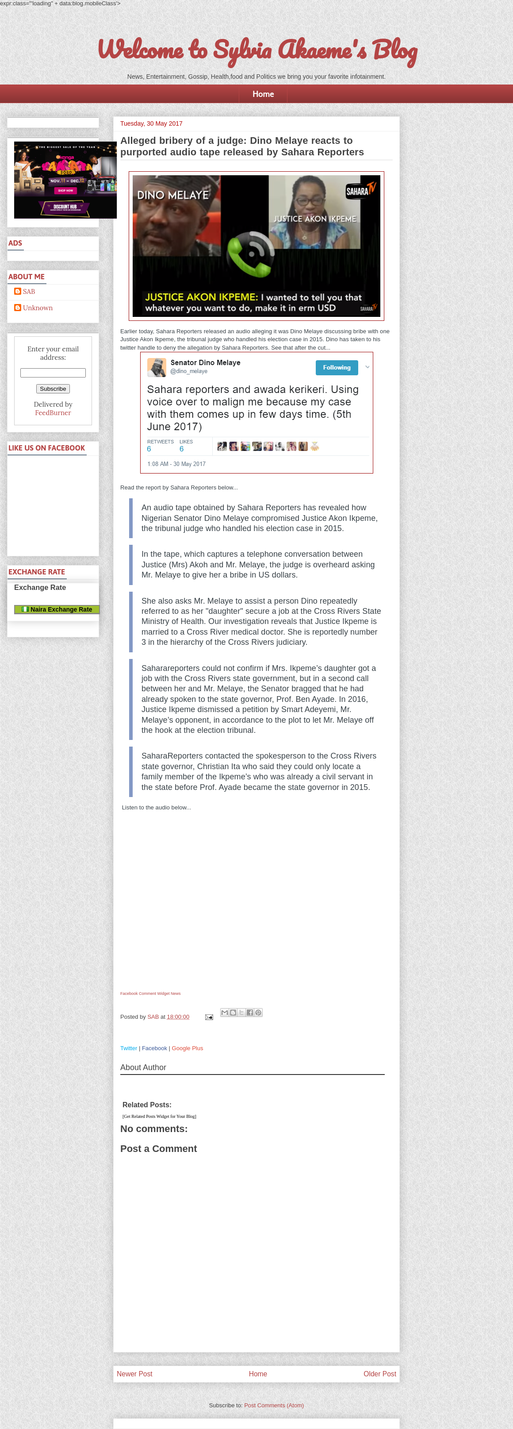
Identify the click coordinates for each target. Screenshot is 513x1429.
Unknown (38, 308)
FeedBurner (53, 412)
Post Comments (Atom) (274, 1405)
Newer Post (135, 1374)
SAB (29, 292)
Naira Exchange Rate (57, 609)
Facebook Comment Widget (145, 993)
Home (263, 94)
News (176, 993)
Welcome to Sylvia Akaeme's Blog (256, 49)
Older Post (380, 1374)
